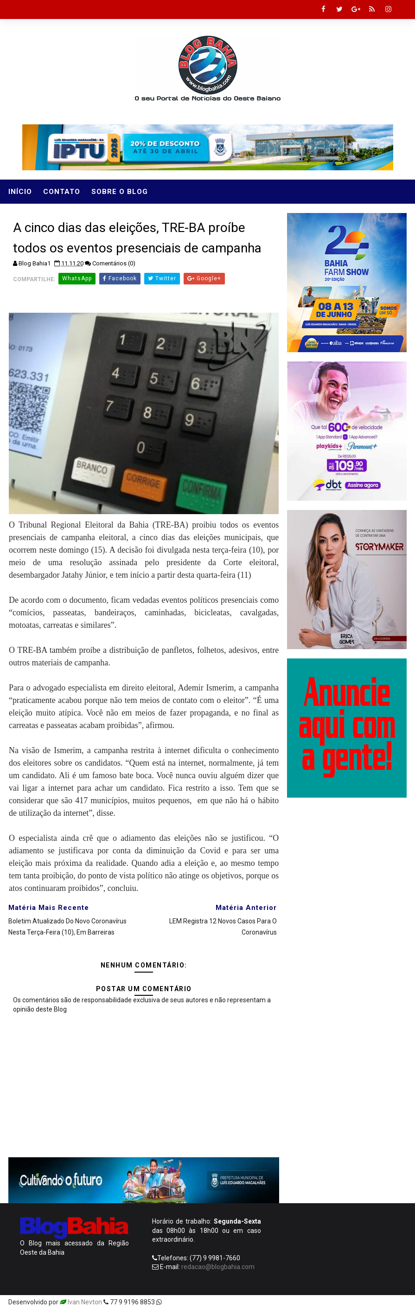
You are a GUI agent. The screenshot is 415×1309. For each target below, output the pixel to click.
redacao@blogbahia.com (218, 1266)
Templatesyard (185, 1302)
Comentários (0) (113, 263)
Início (20, 191)
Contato (61, 191)
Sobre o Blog (119, 191)
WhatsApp (77, 278)
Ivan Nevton (85, 1302)
